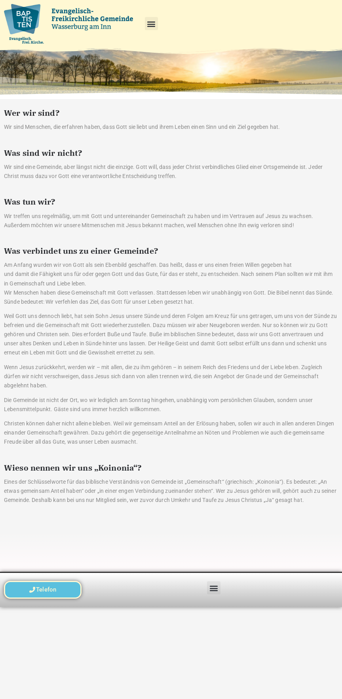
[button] (151, 23)
